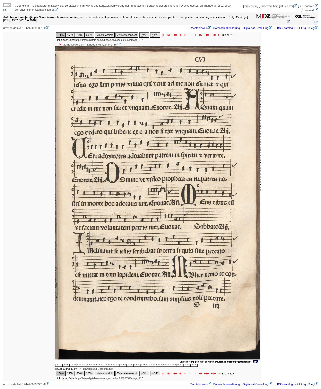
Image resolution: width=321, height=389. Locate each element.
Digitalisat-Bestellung (255, 28)
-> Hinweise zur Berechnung (95, 368)
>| (219, 35)
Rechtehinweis (199, 28)
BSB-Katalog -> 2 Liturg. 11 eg (295, 28)
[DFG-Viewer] (306, 6)
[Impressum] (250, 6)
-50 (168, 35)
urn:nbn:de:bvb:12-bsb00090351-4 (24, 28)
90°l (144, 35)
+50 (213, 35)
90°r (155, 35)
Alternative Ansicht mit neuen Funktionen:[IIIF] (88, 44)
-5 (180, 35)
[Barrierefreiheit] (268, 6)
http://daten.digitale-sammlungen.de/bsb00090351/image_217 (109, 40)
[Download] (307, 10)
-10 (174, 35)
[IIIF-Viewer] (286, 6)
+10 (206, 35)
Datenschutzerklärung (226, 28)
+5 (200, 35)
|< (163, 35)
